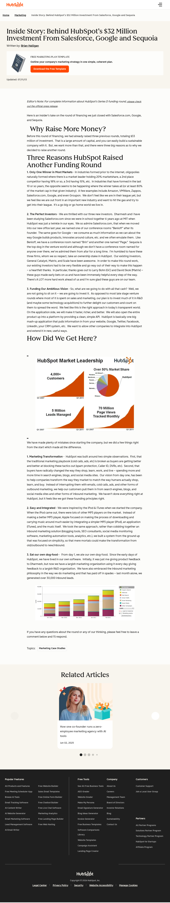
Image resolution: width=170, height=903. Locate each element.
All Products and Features (17, 786)
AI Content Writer (13, 808)
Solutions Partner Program (148, 831)
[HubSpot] (85, 874)
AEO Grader (83, 792)
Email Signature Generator (90, 808)
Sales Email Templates (49, 792)
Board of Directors (115, 803)
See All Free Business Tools (91, 786)
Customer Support (144, 786)
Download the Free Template (50, 69)
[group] (85, 715)
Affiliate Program (144, 847)
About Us (111, 786)
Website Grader (85, 797)
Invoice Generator (86, 819)
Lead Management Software (19, 825)
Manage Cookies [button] (128, 885)
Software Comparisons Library (88, 832)
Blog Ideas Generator (88, 814)
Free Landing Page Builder (51, 819)
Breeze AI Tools (12, 797)
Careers (110, 792)
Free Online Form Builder (51, 797)
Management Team (116, 797)
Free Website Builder (49, 786)
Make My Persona (86, 803)
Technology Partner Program (149, 836)
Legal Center (40, 885)
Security (78, 885)
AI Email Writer (12, 830)
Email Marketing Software (17, 819)
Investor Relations (115, 808)
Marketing (20, 15)
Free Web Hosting (47, 825)
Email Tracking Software (17, 803)
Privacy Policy (60, 885)
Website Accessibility (101, 885)
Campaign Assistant (87, 846)
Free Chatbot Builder (49, 803)
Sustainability (113, 819)
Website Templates (87, 840)
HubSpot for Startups (146, 842)
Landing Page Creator (88, 851)
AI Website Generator (15, 814)
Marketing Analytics (48, 814)
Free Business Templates (89, 825)
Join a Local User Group (147, 792)
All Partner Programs (146, 825)
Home (6, 15)
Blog (109, 814)
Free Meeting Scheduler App (19, 792)
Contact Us (112, 825)
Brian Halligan (30, 45)
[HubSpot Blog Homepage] (15, 4)
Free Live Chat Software (50, 808)
